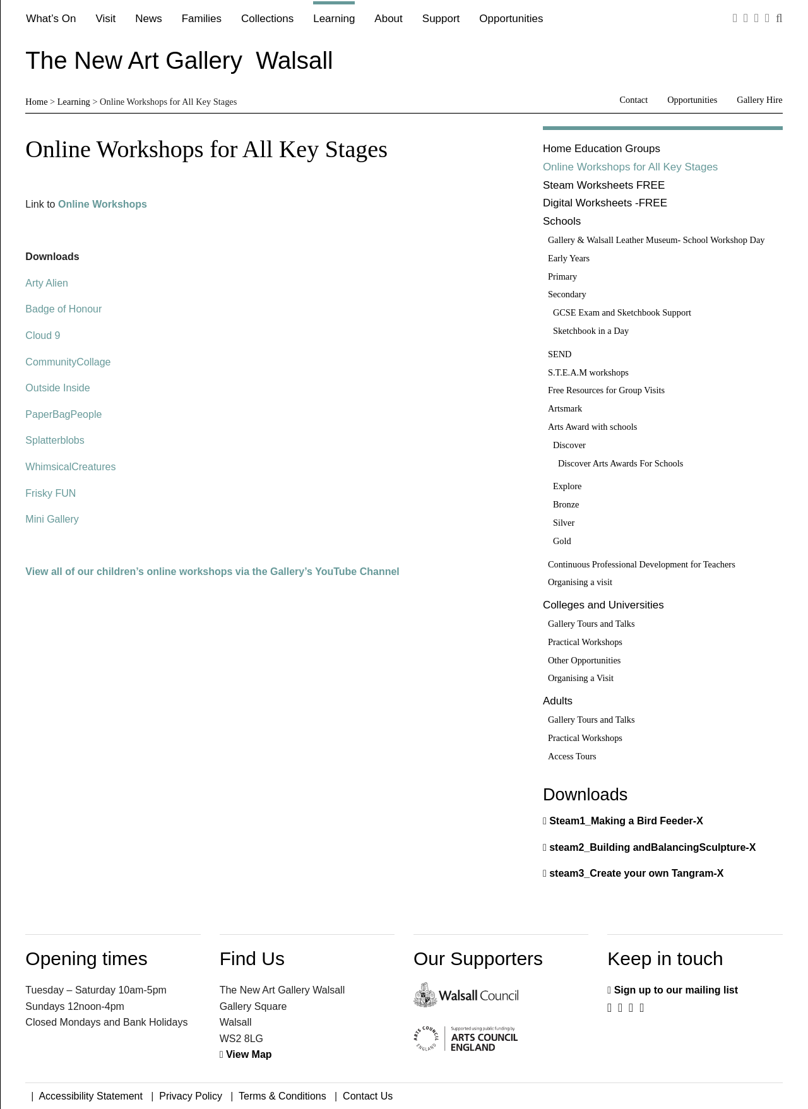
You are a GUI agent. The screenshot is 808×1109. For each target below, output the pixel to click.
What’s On (51, 19)
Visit (105, 19)
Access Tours (572, 756)
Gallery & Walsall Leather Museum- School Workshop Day (656, 240)
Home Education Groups (601, 149)
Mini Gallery (51, 519)
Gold (562, 541)
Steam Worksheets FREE (604, 185)
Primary (562, 276)
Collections (267, 19)
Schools (562, 221)
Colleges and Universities (603, 605)
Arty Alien (46, 283)
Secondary (567, 294)
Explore (567, 486)
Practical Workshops (585, 642)
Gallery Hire (759, 100)
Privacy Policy (190, 1096)
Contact (633, 100)
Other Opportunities (584, 660)
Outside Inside (57, 388)
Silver (563, 523)
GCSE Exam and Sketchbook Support (622, 312)
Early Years (569, 258)
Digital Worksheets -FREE (605, 203)
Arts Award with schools (592, 427)
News (148, 19)
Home (36, 102)
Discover (569, 445)
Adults (558, 701)
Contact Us (368, 1096)
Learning (334, 19)
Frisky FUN (50, 493)
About (388, 19)
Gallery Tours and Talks (591, 624)
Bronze (566, 504)
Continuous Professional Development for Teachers (641, 564)
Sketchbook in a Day (591, 331)
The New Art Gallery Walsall (179, 60)
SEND (560, 354)
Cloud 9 (42, 335)
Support (441, 19)
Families (202, 19)
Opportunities (511, 19)
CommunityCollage (67, 362)
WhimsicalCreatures (70, 466)
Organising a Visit (581, 678)
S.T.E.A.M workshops (588, 372)
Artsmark (565, 408)
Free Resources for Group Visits (606, 390)
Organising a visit (580, 582)
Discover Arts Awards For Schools (621, 463)
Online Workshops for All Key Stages (630, 167)
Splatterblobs (54, 440)
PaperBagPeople (63, 414)
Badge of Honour (63, 309)
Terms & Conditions (282, 1096)
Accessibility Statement (91, 1096)
